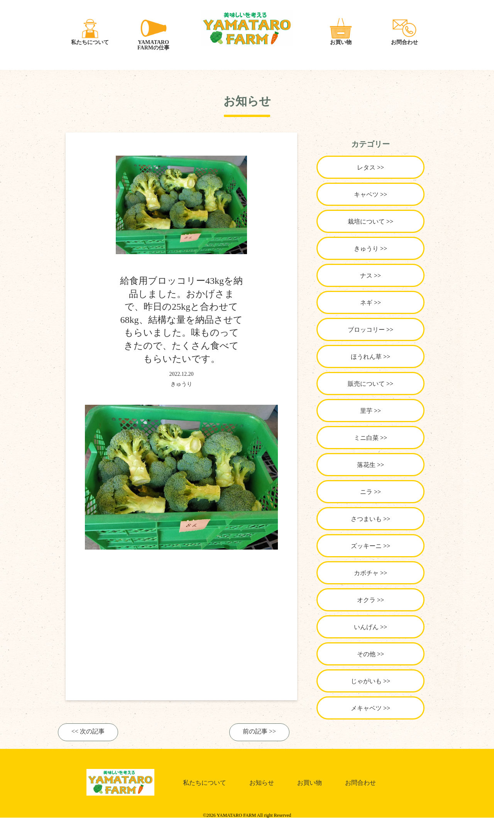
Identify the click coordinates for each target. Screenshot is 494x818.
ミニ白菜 (366, 437)
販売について (366, 383)
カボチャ (366, 573)
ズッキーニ (366, 546)
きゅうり (181, 384)
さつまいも (366, 519)
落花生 (366, 465)
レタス (366, 167)
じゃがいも (366, 681)
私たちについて (204, 782)
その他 (366, 654)
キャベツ (366, 194)
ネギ (366, 302)
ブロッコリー (366, 329)
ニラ (366, 492)
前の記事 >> (259, 731)
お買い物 (309, 782)
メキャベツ (366, 708)
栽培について (366, 221)
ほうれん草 (366, 356)
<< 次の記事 (88, 731)
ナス (366, 275)
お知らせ (261, 782)
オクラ (366, 600)
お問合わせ (360, 782)
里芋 (366, 410)
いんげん (366, 627)
